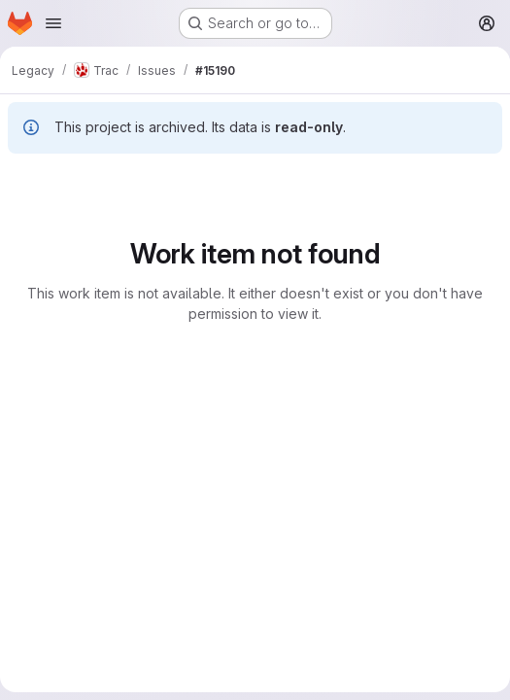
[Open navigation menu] (53, 23)
